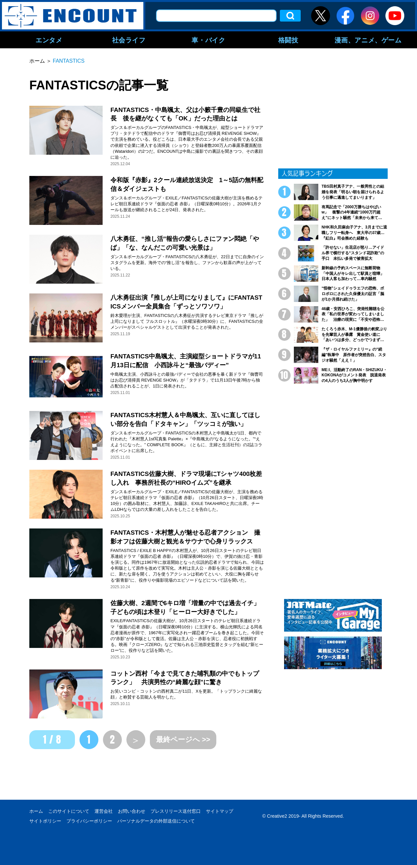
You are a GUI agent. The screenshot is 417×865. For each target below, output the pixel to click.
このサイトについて (68, 811)
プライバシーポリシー (89, 821)
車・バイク (208, 40)
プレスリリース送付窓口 (176, 811)
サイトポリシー (45, 821)
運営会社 (103, 811)
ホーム (36, 811)
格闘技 (288, 40)
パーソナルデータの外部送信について (156, 821)
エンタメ (49, 40)
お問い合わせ (131, 811)
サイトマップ (219, 811)
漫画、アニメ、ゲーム (368, 40)
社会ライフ (129, 40)
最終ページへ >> (183, 739)
